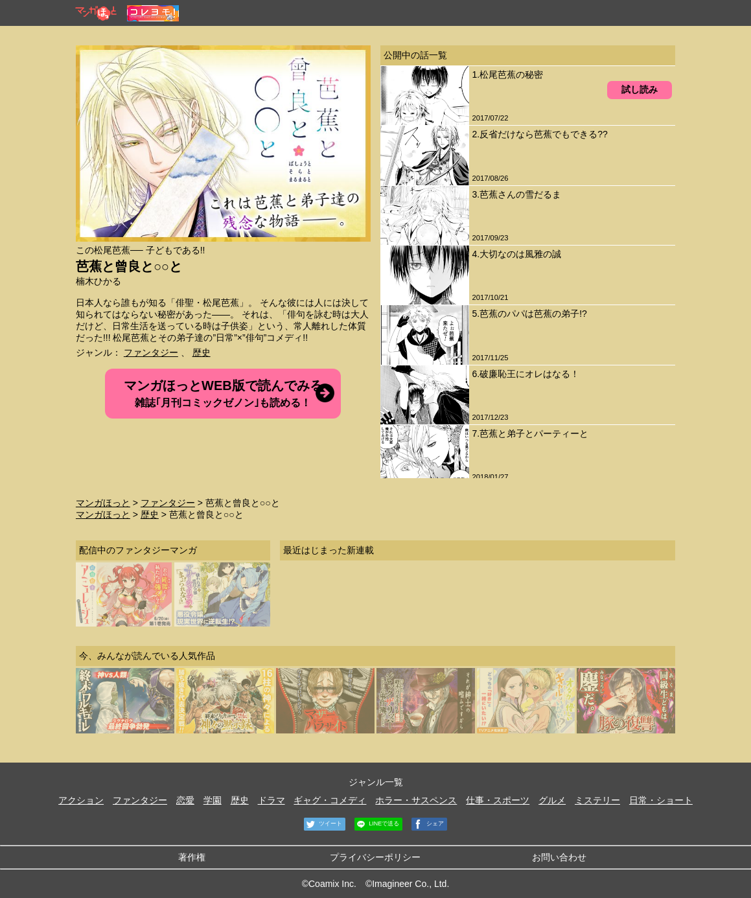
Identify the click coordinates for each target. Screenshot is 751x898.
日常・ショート (661, 800)
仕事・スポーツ (497, 800)
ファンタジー (151, 352)
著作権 (191, 857)
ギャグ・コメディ (330, 800)
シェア (427, 824)
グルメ (552, 800)
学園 (212, 800)
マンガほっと (103, 503)
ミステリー (597, 800)
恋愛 (185, 800)
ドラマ (271, 800)
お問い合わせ (559, 857)
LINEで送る (377, 824)
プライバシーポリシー (375, 857)
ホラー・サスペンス (416, 800)
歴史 (201, 352)
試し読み (639, 89)
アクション (81, 800)
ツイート (323, 824)
